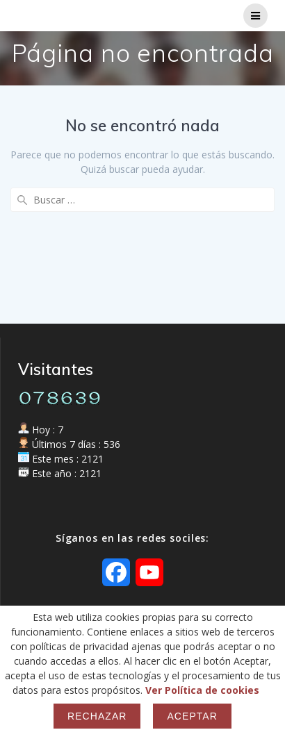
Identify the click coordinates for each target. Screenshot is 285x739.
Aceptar (192, 716)
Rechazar (97, 716)
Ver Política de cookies (202, 690)
